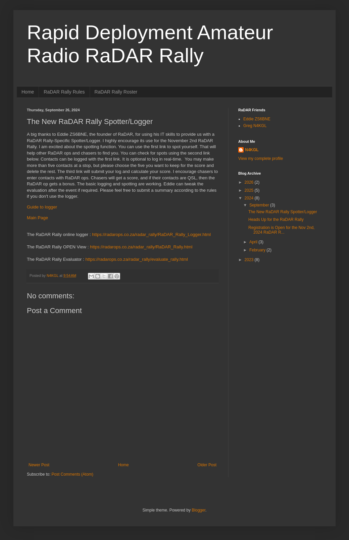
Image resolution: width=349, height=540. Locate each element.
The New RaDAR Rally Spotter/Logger (282, 211)
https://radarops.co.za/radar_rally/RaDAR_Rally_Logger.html (151, 234)
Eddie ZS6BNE (256, 119)
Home (27, 92)
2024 (250, 198)
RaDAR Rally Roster (116, 92)
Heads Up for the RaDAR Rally (276, 219)
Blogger (198, 510)
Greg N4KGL (254, 125)
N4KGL (252, 149)
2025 (250, 190)
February (257, 250)
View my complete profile (260, 158)
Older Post (206, 465)
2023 (250, 259)
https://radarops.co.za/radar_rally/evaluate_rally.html (136, 259)
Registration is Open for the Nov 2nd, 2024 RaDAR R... (281, 230)
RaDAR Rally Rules (64, 92)
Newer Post (39, 465)
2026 (250, 182)
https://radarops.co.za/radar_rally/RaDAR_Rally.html (141, 246)
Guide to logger (42, 206)
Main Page (37, 217)
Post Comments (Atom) (72, 474)
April (253, 242)
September (259, 205)
